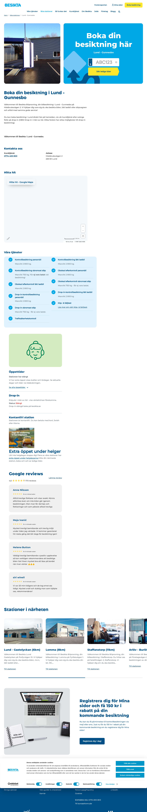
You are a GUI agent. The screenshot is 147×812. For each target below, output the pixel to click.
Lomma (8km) (55, 649)
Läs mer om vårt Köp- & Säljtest (72, 307)
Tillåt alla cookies (130, 787)
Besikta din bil (46, 779)
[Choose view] (83, 236)
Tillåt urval (130, 793)
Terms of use (69, 241)
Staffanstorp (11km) (101, 649)
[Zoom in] (83, 226)
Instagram (115, 779)
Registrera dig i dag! (92, 741)
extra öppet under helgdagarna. (23, 458)
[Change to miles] (72, 238)
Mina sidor (117, 5)
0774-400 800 (10, 156)
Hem (6, 15)
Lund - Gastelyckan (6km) (22, 649)
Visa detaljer (110, 808)
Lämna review (55, 478)
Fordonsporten (100, 5)
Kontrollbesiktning (12, 779)
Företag (104, 11)
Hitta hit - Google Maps (21, 182)
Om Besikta (87, 11)
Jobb (96, 11)
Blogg (113, 11)
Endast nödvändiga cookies (130, 799)
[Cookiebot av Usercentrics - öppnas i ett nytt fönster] (13, 808)
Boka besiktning (133, 5)
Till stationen (10, 669)
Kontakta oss (80, 779)
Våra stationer (46, 11)
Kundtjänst (74, 11)
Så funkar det (61, 11)
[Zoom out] (83, 230)
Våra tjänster (32, 11)
